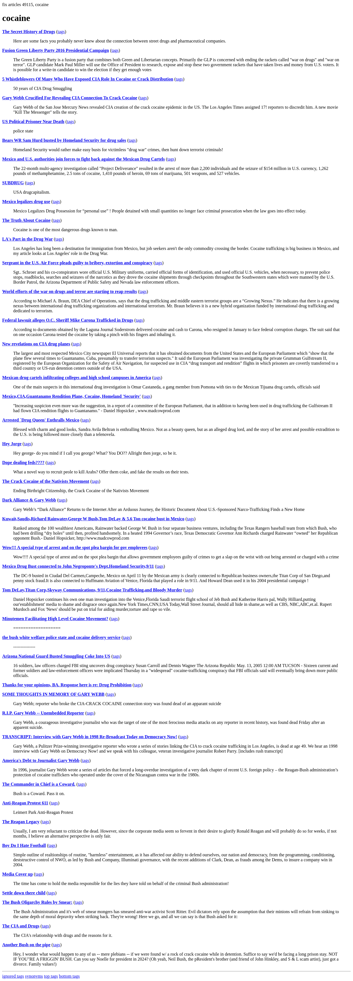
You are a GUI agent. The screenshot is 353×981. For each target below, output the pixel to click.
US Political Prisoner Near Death (33, 121)
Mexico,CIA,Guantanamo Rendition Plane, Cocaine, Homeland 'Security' (71, 396)
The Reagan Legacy (20, 821)
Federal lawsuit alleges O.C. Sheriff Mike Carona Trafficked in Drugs (67, 320)
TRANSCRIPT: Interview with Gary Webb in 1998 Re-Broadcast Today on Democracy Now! (89, 736)
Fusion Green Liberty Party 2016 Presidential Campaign (55, 50)
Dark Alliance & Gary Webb (29, 500)
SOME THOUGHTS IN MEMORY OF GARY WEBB (53, 694)
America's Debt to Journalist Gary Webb (40, 760)
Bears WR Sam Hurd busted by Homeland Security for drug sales (64, 140)
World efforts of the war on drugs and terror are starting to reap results (69, 291)
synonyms (34, 976)
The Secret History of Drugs (28, 31)
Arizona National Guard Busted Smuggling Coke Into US (56, 656)
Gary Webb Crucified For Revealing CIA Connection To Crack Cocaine (69, 97)
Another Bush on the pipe (26, 944)
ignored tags (13, 976)
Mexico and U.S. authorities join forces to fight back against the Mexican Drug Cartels (83, 159)
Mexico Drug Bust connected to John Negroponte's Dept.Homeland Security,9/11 (78, 566)
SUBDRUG (13, 182)
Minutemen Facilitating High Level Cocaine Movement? (55, 618)
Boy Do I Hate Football (24, 845)
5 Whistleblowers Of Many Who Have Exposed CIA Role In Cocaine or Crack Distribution (87, 79)
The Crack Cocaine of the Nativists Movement (45, 481)
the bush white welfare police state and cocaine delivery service (61, 637)
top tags (51, 976)
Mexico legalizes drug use (26, 201)
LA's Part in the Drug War (27, 239)
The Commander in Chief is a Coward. (38, 784)
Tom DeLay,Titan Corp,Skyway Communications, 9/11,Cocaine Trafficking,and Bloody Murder (92, 590)
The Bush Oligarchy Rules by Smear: (37, 902)
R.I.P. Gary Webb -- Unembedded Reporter (43, 713)
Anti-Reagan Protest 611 (25, 803)
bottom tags (69, 976)
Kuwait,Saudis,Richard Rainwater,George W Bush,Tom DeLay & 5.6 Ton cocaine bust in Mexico (93, 518)
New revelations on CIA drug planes (36, 344)
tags (61, 31)
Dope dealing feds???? (23, 462)
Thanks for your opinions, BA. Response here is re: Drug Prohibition (67, 685)
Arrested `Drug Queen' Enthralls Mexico (40, 420)
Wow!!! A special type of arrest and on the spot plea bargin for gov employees (75, 547)
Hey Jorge (12, 443)
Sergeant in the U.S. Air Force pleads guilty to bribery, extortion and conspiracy (77, 262)
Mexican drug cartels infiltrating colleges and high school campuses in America (76, 377)
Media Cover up (17, 874)
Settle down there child (24, 893)
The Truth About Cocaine (26, 220)
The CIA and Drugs (20, 926)
